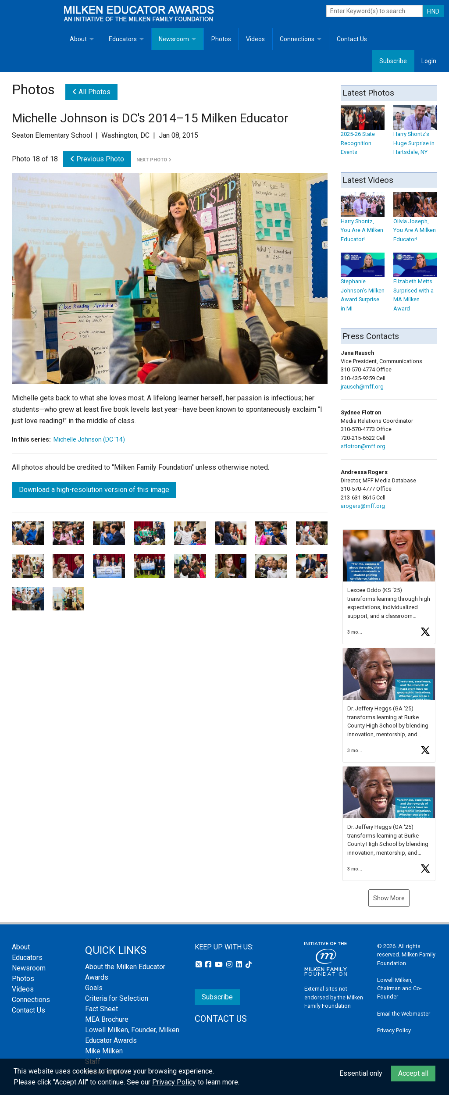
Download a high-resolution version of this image (94, 489)
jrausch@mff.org (362, 386)
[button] (389, 587)
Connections (297, 39)
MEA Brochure (106, 1019)
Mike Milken (104, 1051)
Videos (255, 39)
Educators (123, 39)
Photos (221, 39)
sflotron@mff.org (363, 446)
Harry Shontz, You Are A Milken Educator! (363, 222)
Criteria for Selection (116, 998)
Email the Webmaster (403, 1013)
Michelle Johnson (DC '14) (89, 439)
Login (428, 60)
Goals (94, 988)
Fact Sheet (101, 1009)
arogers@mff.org (363, 506)
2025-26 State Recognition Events (363, 134)
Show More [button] (389, 898)
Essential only (360, 1073)
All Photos (91, 92)
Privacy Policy (394, 1030)
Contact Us (352, 39)
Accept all (413, 1073)
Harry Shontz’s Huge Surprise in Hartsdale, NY (415, 134)
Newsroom (174, 39)
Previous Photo (97, 159)
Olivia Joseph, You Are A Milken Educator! (415, 222)
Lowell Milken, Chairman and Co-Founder (399, 988)
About (78, 39)
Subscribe (393, 60)
